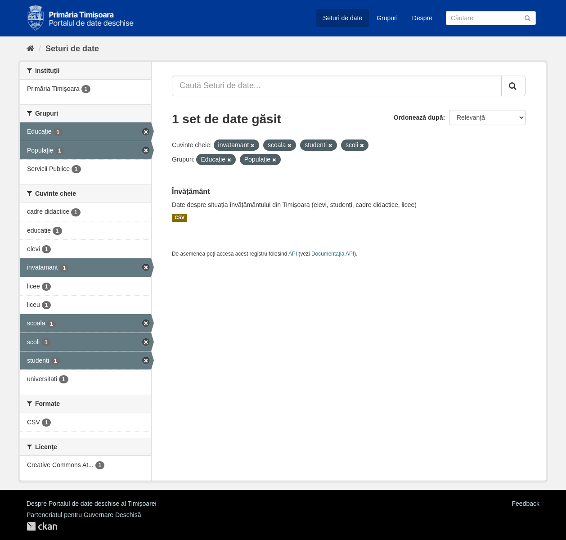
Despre (422, 18)
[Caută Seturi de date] (491, 18)
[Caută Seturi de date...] (337, 86)
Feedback (525, 503)
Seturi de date (342, 18)
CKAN (42, 526)
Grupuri (387, 18)
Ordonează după (418, 117)
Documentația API (332, 254)
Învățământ (191, 191)
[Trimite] (527, 17)
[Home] (30, 48)
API (292, 254)
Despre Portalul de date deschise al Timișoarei (92, 503)
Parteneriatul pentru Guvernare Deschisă (84, 514)
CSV (179, 217)
